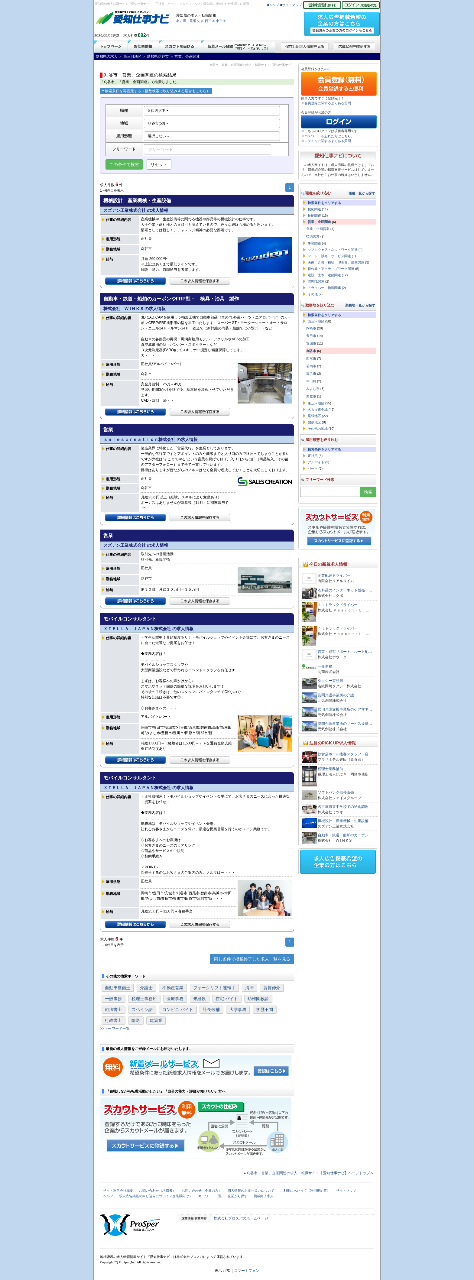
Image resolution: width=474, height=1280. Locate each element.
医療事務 (175, 998)
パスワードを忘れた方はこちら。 (329, 136)
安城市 (311, 343)
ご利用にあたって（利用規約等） (305, 1190)
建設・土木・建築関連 (324, 275)
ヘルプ (108, 1196)
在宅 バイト (227, 998)
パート (313, 468)
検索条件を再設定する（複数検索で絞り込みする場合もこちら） (156, 91)
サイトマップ (346, 1190)
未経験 (199, 998)
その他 (313, 294)
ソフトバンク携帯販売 (336, 792)
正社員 (313, 456)
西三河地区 (316, 321)
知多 (200, 21)
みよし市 (313, 388)
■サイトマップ (291, 5)
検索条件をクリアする (324, 203)
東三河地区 (316, 403)
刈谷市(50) (158, 123)
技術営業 (313, 236)
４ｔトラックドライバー (338, 605)
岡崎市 (311, 328)
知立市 (311, 396)
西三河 (210, 21)
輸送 (135, 1020)
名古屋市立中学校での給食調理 (343, 807)
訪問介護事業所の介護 (336, 695)
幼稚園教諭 (258, 998)
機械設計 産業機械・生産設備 (343, 821)
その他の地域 (318, 428)
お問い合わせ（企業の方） (202, 1190)
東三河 (221, 21)
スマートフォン (246, 1271)
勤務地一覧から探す (360, 305)
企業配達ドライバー (336, 575)
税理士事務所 (144, 998)
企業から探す (238, 1196)
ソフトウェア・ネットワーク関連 (333, 249)
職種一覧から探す (362, 193)
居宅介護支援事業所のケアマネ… (345, 709)
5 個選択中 (158, 111)
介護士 (146, 987)
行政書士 (113, 1020)
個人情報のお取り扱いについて (251, 1190)
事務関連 (314, 243)
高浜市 (311, 373)
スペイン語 (142, 1009)
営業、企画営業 (318, 229)
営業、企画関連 (319, 222)
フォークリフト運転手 (214, 987)
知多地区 (314, 422)
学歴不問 (264, 1009)
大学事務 (237, 1009)
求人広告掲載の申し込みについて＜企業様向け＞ (155, 1196)
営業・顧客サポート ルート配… (345, 652)
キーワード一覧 (117, 1028)
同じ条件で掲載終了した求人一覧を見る (252, 959)
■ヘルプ (273, 5)
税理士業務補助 (330, 769)
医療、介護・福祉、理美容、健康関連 (336, 262)
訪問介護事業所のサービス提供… (345, 723)
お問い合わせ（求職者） (157, 1190)
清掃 (249, 987)
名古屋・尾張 (186, 21)
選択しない (158, 136)
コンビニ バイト (177, 1009)
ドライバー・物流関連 (324, 288)
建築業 (156, 1020)
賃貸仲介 (271, 987)
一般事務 (113, 998)
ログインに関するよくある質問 (327, 141)
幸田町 (311, 381)
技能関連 (314, 215)
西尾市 (311, 358)
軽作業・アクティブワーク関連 (331, 269)
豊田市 (311, 336)
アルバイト (316, 462)
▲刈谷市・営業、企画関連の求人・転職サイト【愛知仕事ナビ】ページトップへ (308, 1173)
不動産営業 (172, 987)
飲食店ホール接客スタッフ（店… (345, 754)
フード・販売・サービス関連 (329, 256)
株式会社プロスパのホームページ (241, 1218)
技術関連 (314, 209)
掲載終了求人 (264, 1196)
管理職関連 (316, 281)
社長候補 (211, 1009)
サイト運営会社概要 (118, 1190)
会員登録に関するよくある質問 (327, 103)
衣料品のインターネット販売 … (345, 590)
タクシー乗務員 (330, 681)
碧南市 (311, 366)
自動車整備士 (117, 987)
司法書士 (113, 1009)
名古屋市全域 (318, 409)
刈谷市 (311, 351)
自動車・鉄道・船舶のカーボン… (345, 835)
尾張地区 (314, 416)
